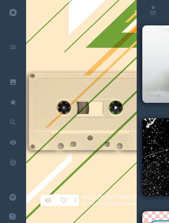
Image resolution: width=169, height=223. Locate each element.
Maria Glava (111, 203)
